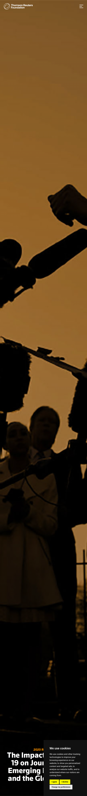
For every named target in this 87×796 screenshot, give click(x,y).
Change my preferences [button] (61, 787)
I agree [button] (54, 782)
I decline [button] (65, 782)
